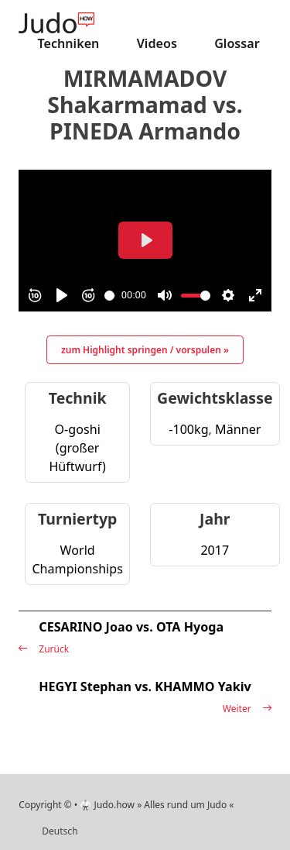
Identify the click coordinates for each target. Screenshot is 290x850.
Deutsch (59, 831)
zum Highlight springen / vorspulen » (145, 349)
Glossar (237, 43)
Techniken (69, 43)
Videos (157, 43)
